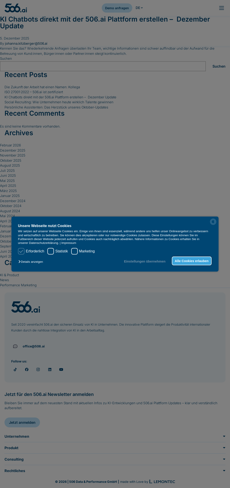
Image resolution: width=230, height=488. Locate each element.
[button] (32, 262)
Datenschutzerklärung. (44, 243)
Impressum (68, 243)
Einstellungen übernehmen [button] (145, 261)
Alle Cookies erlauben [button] (191, 261)
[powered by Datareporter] (213, 221)
